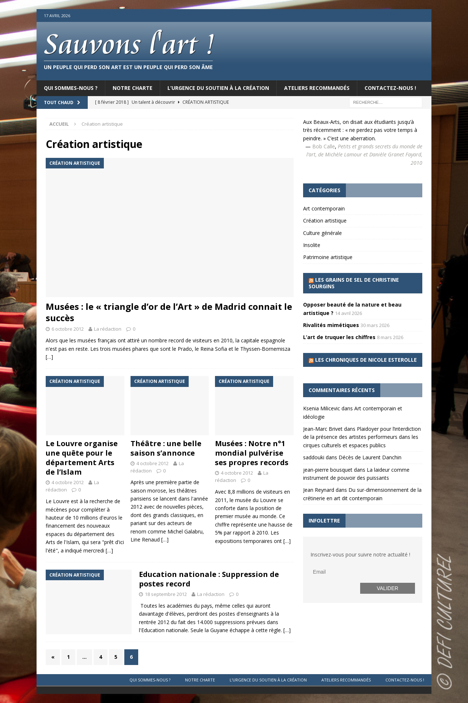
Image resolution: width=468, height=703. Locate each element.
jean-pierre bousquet (327, 469)
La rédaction (107, 329)
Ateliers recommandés (317, 87)
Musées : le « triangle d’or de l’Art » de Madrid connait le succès (169, 312)
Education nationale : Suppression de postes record (209, 579)
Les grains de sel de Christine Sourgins (354, 283)
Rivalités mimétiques (331, 325)
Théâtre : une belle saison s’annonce (166, 448)
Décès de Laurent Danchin (370, 457)
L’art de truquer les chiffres (339, 337)
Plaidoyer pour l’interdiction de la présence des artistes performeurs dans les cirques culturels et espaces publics (362, 437)
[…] (49, 356)
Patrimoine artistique (327, 257)
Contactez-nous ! (390, 87)
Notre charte (132, 87)
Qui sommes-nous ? (71, 87)
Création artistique (325, 220)
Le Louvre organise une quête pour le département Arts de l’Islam (82, 457)
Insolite (311, 245)
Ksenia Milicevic (321, 408)
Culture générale (322, 232)
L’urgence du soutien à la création (218, 87)
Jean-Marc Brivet (323, 428)
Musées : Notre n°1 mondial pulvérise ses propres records (251, 452)
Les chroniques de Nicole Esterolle (366, 359)
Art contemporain (324, 208)
